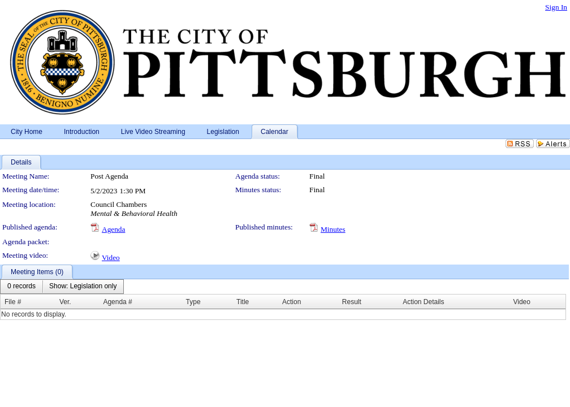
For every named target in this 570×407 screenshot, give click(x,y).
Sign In (556, 7)
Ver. (65, 302)
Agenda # (117, 302)
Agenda (113, 229)
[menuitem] (21, 286)
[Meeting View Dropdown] (82, 286)
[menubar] (62, 286)
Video (111, 257)
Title (242, 302)
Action (291, 302)
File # (13, 302)
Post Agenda (109, 176)
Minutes (333, 229)
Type (193, 302)
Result (351, 302)
